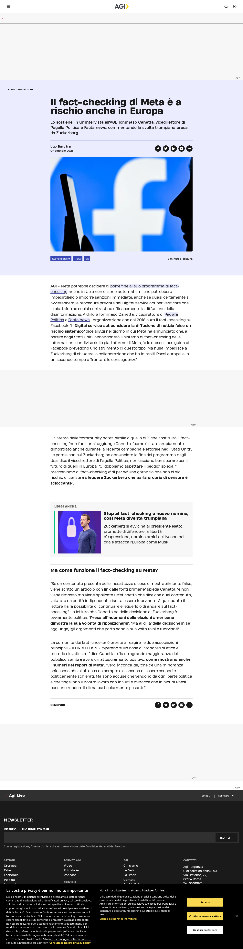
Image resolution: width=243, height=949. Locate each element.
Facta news (79, 320)
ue (87, 258)
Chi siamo (130, 865)
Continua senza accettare (205, 916)
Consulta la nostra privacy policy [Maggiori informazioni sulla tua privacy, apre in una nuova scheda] (69, 942)
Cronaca (10, 865)
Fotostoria (71, 870)
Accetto (205, 902)
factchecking (61, 258)
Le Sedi (128, 870)
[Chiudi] (236, 916)
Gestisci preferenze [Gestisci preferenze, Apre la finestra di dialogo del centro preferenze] (205, 930)
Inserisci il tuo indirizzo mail (27, 829)
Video (68, 865)
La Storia (129, 875)
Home (11, 89)
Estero (8, 870)
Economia (11, 875)
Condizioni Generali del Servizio (105, 846)
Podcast (70, 875)
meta (78, 258)
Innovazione (26, 89)
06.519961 (196, 883)
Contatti (129, 880)
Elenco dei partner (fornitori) (118, 919)
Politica (9, 880)
